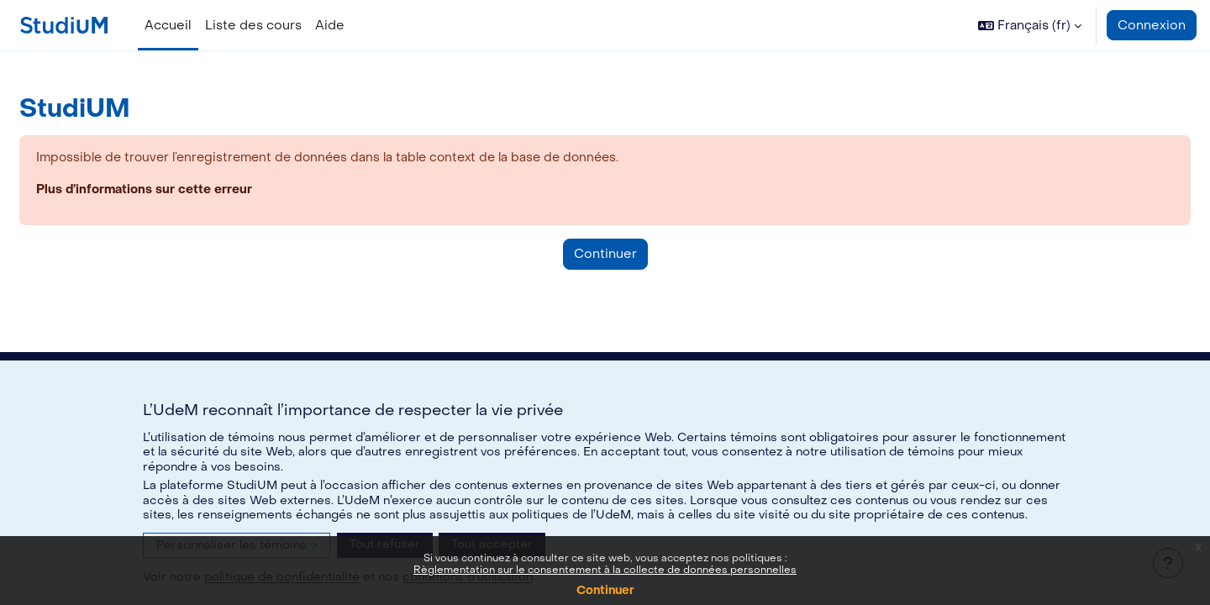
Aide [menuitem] (330, 25)
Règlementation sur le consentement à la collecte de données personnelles (605, 569)
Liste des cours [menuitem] (253, 25)
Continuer (605, 590)
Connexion (1152, 25)
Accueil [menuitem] (168, 25)
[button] (1029, 25)
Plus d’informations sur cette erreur (186, 190)
